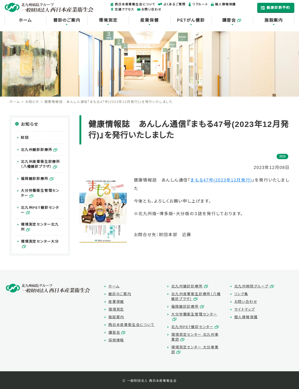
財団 (25, 137)
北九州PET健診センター (42, 205)
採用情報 (116, 340)
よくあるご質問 (175, 4)
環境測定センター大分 (40, 239)
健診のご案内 (66, 20)
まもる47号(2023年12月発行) (221, 180)
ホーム (25, 20)
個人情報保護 (225, 4)
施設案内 (273, 20)
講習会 (229, 20)
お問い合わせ (151, 9)
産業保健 (149, 20)
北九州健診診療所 (36, 149)
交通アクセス (124, 9)
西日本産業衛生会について (135, 4)
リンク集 (241, 293)
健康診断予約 (278, 8)
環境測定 (108, 20)
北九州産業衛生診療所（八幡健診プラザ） (40, 163)
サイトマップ (244, 309)
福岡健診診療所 (34, 177)
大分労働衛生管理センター (42, 191)
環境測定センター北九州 (42, 222)
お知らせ (32, 102)
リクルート (200, 4)
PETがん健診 (191, 20)
